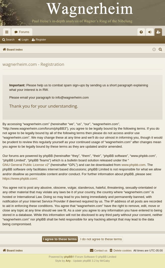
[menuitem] (141, 32)
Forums (24, 32)
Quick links (8, 33)
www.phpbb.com (133, 165)
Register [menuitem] (159, 33)
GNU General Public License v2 (26, 165)
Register (41, 39)
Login (25, 39)
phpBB (68, 256)
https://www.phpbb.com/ (20, 178)
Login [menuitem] (150, 33)
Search (10, 39)
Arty (68, 260)
